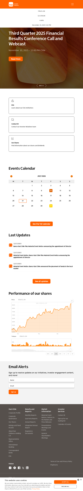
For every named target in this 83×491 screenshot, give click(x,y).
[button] (16, 4)
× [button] (81, 479)
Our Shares (12, 422)
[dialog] (41, 484)
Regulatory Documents (29, 432)
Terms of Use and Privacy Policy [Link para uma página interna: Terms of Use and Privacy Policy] (61, 461)
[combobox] (78, 480)
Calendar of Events (64, 424)
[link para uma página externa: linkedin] (27, 467)
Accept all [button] (65, 482)
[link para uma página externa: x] (23, 467)
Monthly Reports (30, 415)
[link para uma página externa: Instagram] (10, 467)
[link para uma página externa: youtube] (14, 467)
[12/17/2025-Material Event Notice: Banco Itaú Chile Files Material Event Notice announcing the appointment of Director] (41, 255)
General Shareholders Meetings (46, 435)
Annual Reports (30, 422)
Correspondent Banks (14, 451)
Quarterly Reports (31, 418)
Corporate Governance (13, 417)
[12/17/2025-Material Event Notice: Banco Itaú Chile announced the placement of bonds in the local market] (41, 266)
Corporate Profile (14, 413)
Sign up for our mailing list (63, 419)
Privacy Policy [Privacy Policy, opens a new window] (36, 489)
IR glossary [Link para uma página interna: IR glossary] (54, 465)
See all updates (41, 281)
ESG (10, 456)
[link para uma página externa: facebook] (19, 467)
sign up (13, 392)
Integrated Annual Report (31, 426)
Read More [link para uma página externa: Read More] (15, 59)
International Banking (13, 446)
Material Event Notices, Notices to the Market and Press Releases (48, 418)
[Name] (41, 380)
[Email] (41, 386)
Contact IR (61, 415)
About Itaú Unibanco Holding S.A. (15, 433)
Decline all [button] (65, 486)
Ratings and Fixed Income (15, 426)
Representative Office (14, 440)
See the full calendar (41, 224)
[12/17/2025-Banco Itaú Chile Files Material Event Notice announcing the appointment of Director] (41, 245)
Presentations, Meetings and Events (46, 427)
